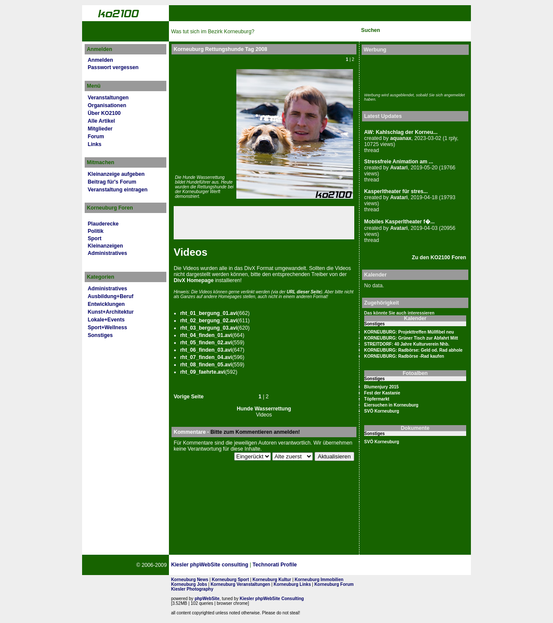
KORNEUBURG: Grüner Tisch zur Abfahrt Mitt (411, 338)
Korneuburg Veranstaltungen (240, 584)
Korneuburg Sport (230, 579)
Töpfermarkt (376, 399)
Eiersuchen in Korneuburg (391, 405)
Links (95, 144)
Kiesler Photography (192, 589)
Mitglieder (100, 129)
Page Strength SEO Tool (336, 565)
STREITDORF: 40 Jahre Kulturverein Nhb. (406, 344)
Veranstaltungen (108, 98)
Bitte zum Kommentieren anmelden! (255, 432)
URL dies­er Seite (304, 291)
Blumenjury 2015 (381, 387)
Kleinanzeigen (105, 246)
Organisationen (107, 105)
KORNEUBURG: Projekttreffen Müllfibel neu (409, 332)
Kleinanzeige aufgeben (116, 174)
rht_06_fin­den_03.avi (206, 350)
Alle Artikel (101, 121)
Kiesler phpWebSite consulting (209, 565)
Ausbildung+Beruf (110, 296)
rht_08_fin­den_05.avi (206, 365)
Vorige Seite (188, 397)
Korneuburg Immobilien (319, 579)
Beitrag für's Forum (112, 182)
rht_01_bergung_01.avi (208, 313)
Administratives (107, 253)
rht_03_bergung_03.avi (208, 328)
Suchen (370, 30)
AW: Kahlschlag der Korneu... (401, 132)
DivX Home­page (194, 280)
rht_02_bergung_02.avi (208, 321)
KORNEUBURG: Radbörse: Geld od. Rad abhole (413, 350)
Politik (95, 231)
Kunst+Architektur (110, 312)
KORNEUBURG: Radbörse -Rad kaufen (404, 356)
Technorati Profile (275, 565)
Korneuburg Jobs (189, 584)
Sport (95, 238)
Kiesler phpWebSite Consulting (272, 598)
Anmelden (100, 60)
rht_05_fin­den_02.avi (206, 343)
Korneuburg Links (292, 584)
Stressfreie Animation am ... (398, 162)
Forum (96, 137)
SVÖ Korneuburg (381, 411)
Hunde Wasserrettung (264, 409)
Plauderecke (103, 224)
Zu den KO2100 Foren (439, 257)
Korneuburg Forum (334, 584)
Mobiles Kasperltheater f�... (399, 222)
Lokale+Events (106, 320)
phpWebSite (206, 598)
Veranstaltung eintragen (117, 190)
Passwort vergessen (113, 67)
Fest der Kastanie (382, 393)
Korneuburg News (189, 579)
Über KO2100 (104, 113)
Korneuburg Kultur (271, 579)
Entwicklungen (106, 304)
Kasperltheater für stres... (396, 191)
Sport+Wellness (107, 327)
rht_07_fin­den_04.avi (206, 357)
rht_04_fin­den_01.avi (206, 335)
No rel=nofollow (378, 565)
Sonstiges (100, 335)
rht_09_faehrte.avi (202, 372)
